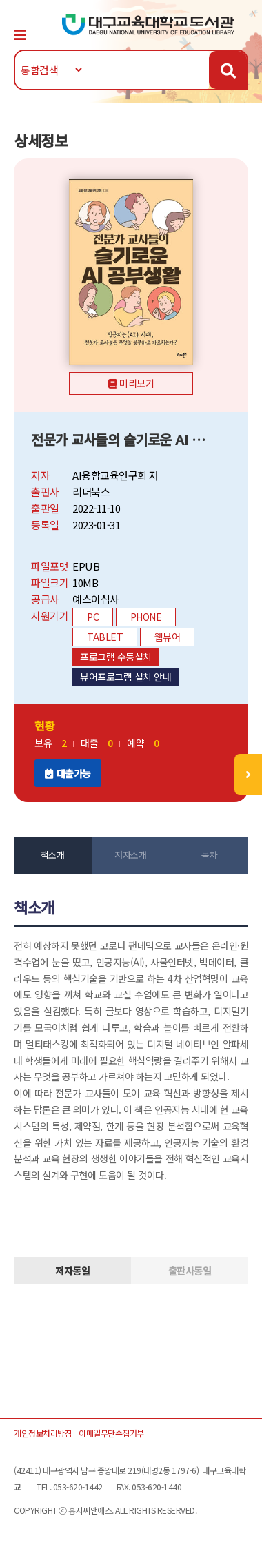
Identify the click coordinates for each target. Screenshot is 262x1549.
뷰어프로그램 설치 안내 (125, 677)
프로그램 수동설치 (116, 657)
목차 (209, 854)
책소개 (53, 854)
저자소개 (130, 854)
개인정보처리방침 (43, 1433)
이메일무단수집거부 (111, 1433)
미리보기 (136, 383)
